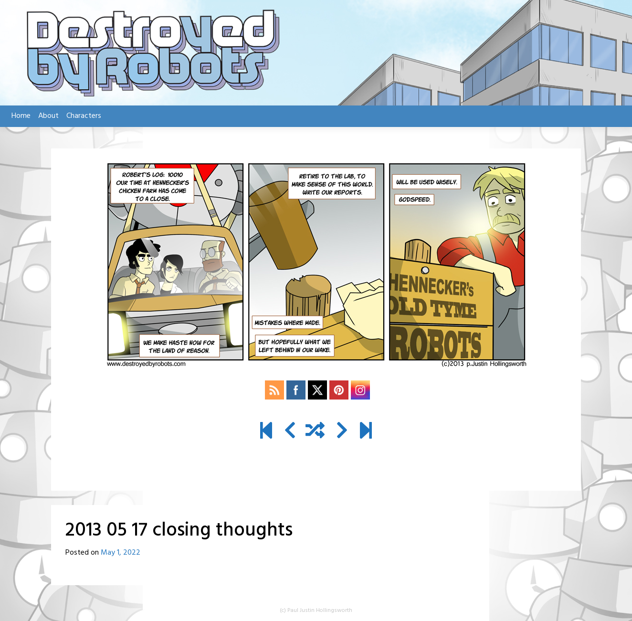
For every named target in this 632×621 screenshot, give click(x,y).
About (48, 116)
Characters (83, 116)
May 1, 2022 (120, 553)
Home (21, 116)
